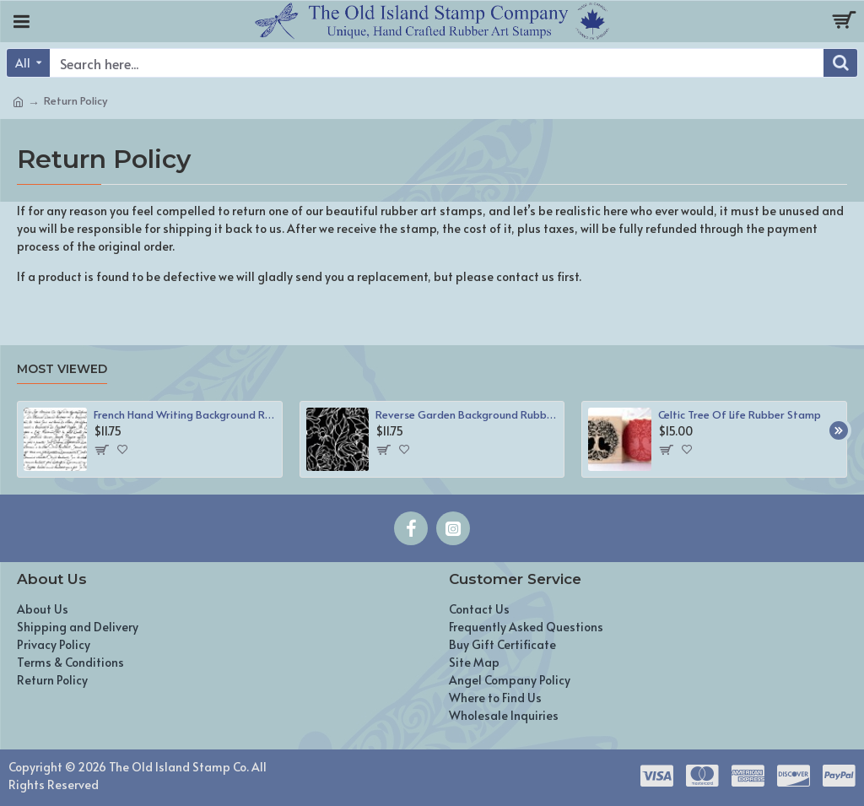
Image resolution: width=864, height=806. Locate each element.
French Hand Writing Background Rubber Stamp (185, 415)
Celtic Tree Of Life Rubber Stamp (739, 415)
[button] (838, 430)
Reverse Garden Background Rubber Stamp (466, 415)
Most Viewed (62, 369)
